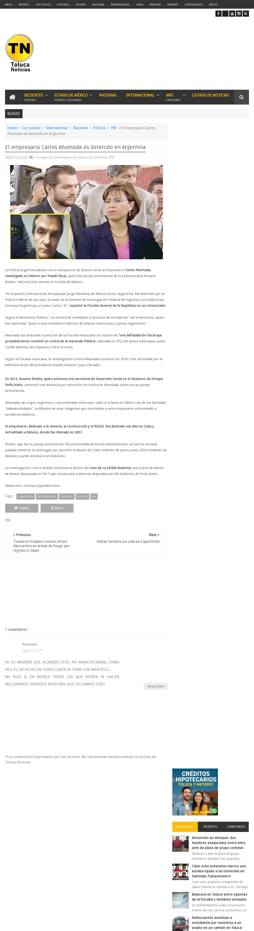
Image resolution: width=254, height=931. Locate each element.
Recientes (33, 97)
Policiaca (63, 4)
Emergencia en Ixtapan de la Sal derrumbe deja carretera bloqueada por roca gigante (222, 380)
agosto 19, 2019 (32, 656)
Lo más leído (188, 184)
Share (53, 514)
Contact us (237, 785)
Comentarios (236, 184)
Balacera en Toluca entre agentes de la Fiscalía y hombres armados (216, 267)
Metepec (24, 4)
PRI (113, 128)
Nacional (98, 4)
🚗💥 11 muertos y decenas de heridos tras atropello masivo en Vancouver (221, 352)
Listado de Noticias (210, 95)
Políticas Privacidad (209, 924)
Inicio (9, 4)
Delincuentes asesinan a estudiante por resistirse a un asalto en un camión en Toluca (221, 295)
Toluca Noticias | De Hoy (63, 924)
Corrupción (31, 128)
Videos (213, 4)
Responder (153, 692)
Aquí (245, 924)
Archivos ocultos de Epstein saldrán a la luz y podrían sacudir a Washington (211, 500)
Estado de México (71, 97)
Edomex (81, 4)
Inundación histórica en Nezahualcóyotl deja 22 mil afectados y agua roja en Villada (222, 324)
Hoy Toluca (43, 4)
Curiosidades (193, 4)
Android (155, 4)
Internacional (120, 4)
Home (12, 128)
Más (173, 97)
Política (99, 128)
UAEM (139, 4)
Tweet (20, 514)
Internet (172, 4)
